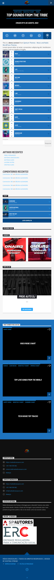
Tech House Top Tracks (28, 416)
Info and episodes (27, 309)
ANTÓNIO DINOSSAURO (11, 158)
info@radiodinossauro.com (14, 491)
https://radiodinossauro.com (15, 462)
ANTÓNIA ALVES (9, 160)
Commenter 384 (8, 185)
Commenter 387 (8, 174)
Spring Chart (35, 366)
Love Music (13, 366)
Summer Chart (30, 402)
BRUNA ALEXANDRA (21, 174)
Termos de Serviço (10, 564)
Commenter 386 (8, 178)
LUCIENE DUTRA (9, 162)
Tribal (38, 12)
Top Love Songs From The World (28, 380)
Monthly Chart (28, 12)
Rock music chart (28, 343)
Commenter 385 (8, 182)
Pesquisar (5, 139)
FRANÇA (8, 473)
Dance (5, 366)
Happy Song (18, 12)
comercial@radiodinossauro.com (16, 469)
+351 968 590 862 (11, 466)
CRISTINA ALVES (9, 165)
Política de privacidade (26, 564)
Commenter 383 (8, 189)
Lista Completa (27, 220)
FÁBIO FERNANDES (10, 155)
